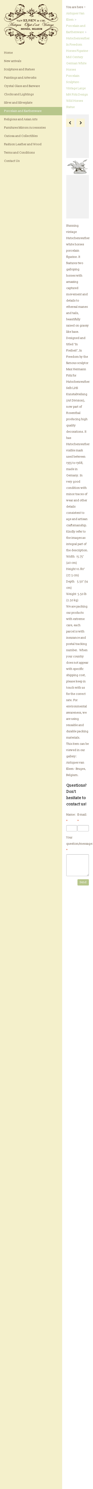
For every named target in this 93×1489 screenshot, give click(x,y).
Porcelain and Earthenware (23, 111)
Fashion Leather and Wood (23, 144)
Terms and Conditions (19, 152)
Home (8, 53)
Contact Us (12, 161)
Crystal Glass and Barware (22, 86)
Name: (71, 818)
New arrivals (12, 61)
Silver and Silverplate (18, 102)
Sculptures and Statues (19, 69)
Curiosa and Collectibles (21, 136)
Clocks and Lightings (19, 94)
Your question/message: (77, 844)
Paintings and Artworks (20, 77)
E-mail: (82, 818)
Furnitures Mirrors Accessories (25, 127)
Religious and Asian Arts (20, 119)
